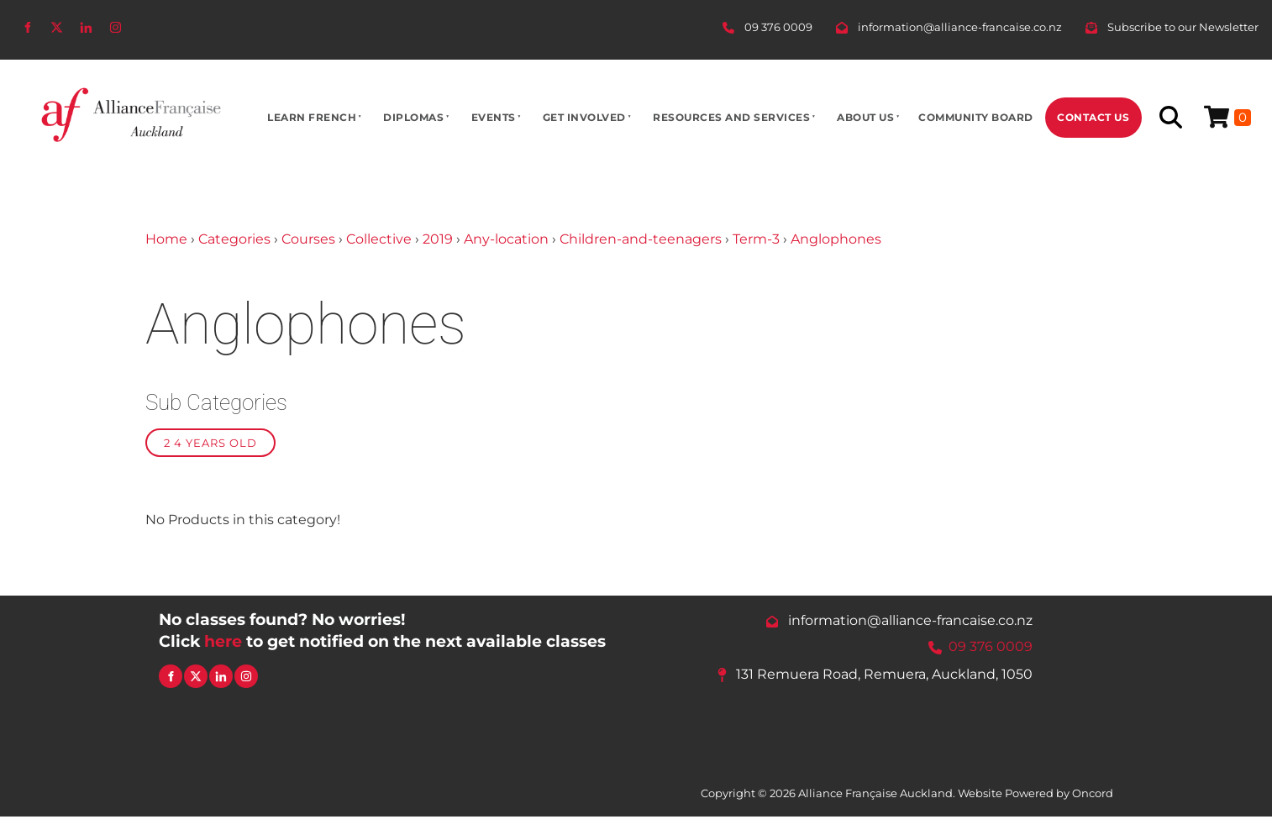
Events (493, 117)
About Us (865, 117)
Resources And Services (731, 117)
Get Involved (584, 117)
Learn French (311, 117)
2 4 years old (210, 442)
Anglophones (836, 239)
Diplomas (413, 117)
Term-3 (756, 239)
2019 (438, 239)
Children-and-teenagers (641, 239)
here (223, 641)
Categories (234, 239)
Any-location (506, 239)
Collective (379, 239)
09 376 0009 (991, 646)
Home (166, 239)
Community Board (975, 117)
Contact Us (1093, 117)
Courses (308, 239)
